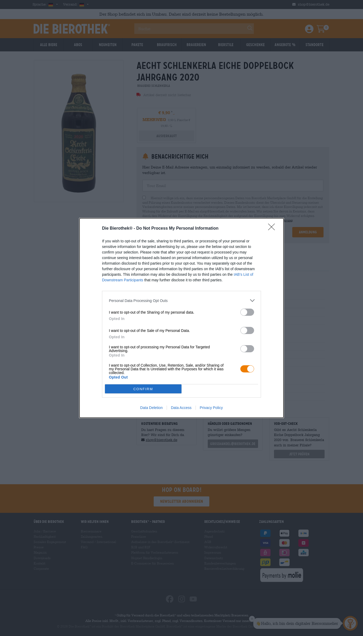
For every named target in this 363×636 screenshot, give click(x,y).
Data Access (181, 408)
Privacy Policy (211, 408)
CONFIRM (143, 389)
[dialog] (181, 318)
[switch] (247, 312)
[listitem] (181, 300)
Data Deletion (151, 408)
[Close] (273, 229)
